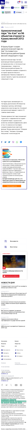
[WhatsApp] (17, 142)
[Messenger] (20, 142)
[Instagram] (20, 385)
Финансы (3, 343)
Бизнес (17, 341)
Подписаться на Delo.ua (12, 276)
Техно (2, 346)
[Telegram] (5, 142)
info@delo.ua (4, 380)
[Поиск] (22, 2)
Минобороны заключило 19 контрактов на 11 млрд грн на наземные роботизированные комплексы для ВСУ (14, 294)
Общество (17, 343)
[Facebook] (2, 142)
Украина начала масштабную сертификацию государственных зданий (13, 319)
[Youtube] (16, 385)
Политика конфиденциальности (21, 363)
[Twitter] (9, 142)
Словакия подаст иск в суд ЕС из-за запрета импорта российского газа (14, 286)
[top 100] (7, 2)
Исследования (7, 359)
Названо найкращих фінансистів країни (13, 271)
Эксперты (6, 353)
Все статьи (13, 247)
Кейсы (18, 353)
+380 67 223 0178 (5, 372)
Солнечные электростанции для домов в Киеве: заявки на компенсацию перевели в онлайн (13, 303)
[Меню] (25, 2)
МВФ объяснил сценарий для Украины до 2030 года (13, 327)
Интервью (19, 356)
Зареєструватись (12, 186)
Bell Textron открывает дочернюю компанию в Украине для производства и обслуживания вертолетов (13, 312)
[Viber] (13, 142)
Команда (3, 363)
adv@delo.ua (4, 373)
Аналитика (6, 356)
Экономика (4, 341)
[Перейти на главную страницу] (2, 2)
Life (2, 27)
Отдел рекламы (5, 366)
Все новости (14, 241)
